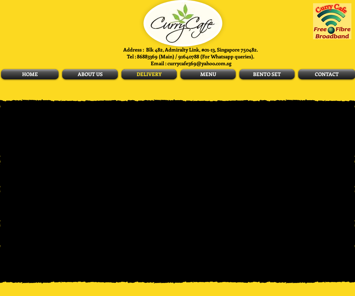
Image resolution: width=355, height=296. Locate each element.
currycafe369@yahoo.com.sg (199, 63)
